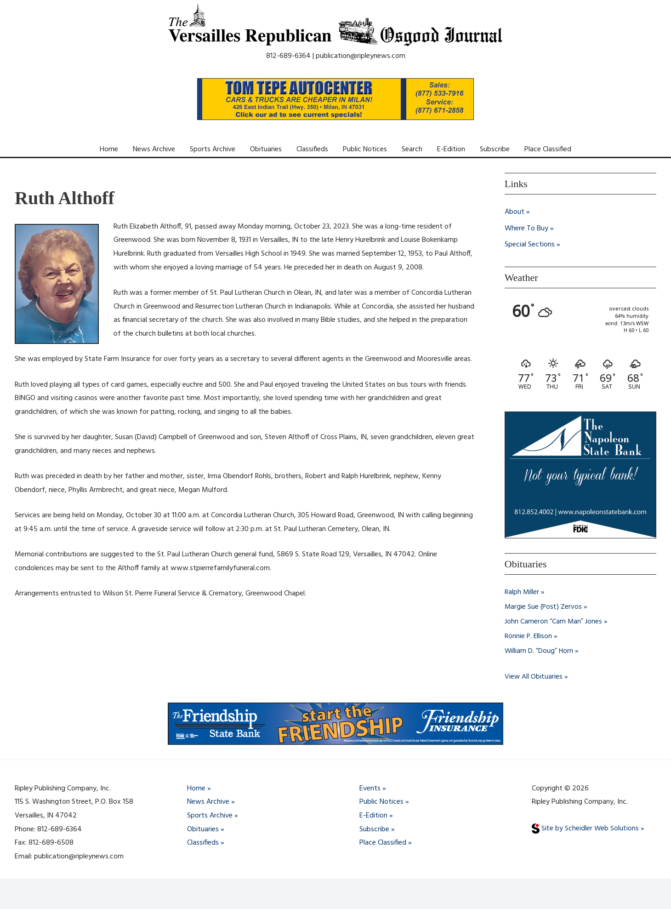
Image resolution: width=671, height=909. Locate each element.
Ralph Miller (522, 592)
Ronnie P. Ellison (529, 636)
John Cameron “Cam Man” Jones (554, 622)
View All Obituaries (534, 677)
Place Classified (547, 149)
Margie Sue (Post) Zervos (544, 607)
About (514, 212)
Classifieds (312, 149)
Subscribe (495, 149)
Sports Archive (212, 149)
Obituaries (266, 149)
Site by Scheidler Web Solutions (585, 829)
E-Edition (451, 149)
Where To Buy (526, 228)
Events (370, 789)
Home (109, 149)
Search (412, 149)
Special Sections (530, 245)
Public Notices (365, 149)
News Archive (154, 149)
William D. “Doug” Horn (539, 651)
